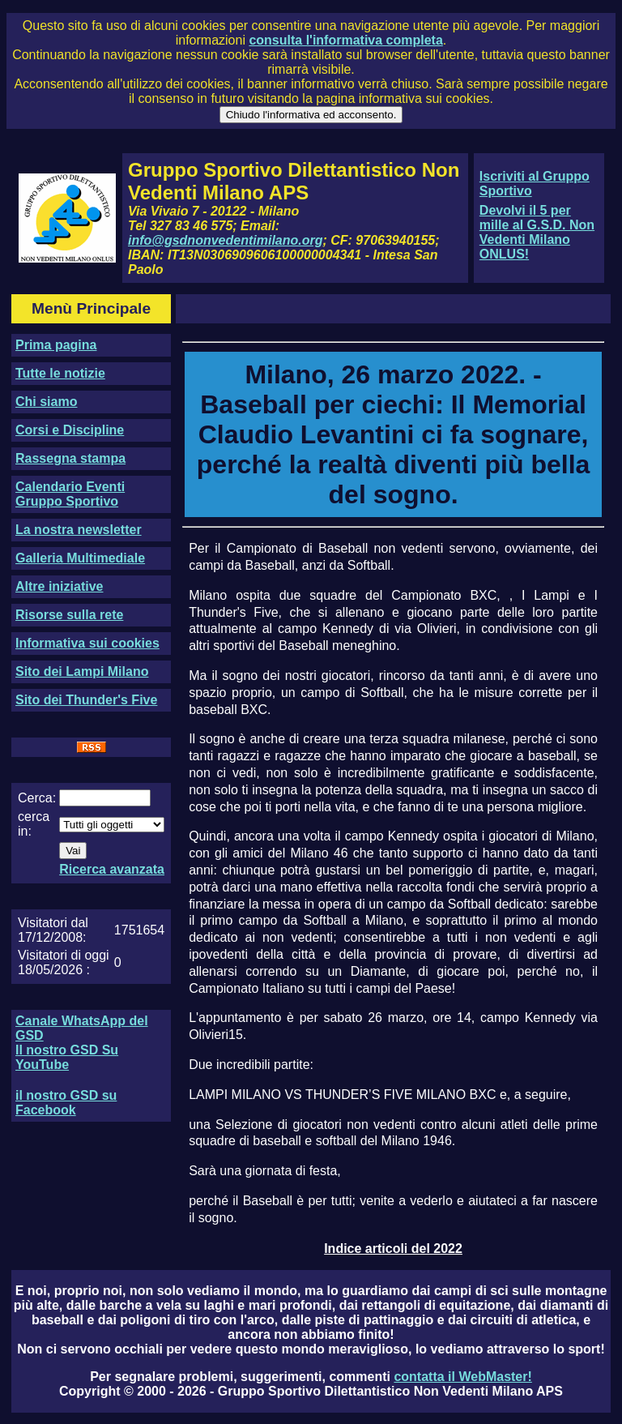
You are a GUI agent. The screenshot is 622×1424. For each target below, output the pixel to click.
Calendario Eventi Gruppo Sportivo (70, 494)
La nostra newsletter (78, 530)
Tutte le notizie (60, 373)
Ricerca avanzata (111, 869)
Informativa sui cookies (87, 643)
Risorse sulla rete (69, 615)
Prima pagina (55, 345)
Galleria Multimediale (80, 558)
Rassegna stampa (70, 458)
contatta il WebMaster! (462, 1376)
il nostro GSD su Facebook (66, 1102)
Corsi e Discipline (69, 430)
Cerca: (37, 798)
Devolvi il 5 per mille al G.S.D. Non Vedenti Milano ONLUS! (536, 232)
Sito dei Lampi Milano (81, 671)
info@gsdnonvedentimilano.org (225, 240)
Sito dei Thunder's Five (86, 700)
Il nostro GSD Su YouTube (66, 1057)
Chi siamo (46, 401)
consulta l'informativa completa (345, 40)
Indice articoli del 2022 (393, 1248)
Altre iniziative (59, 586)
